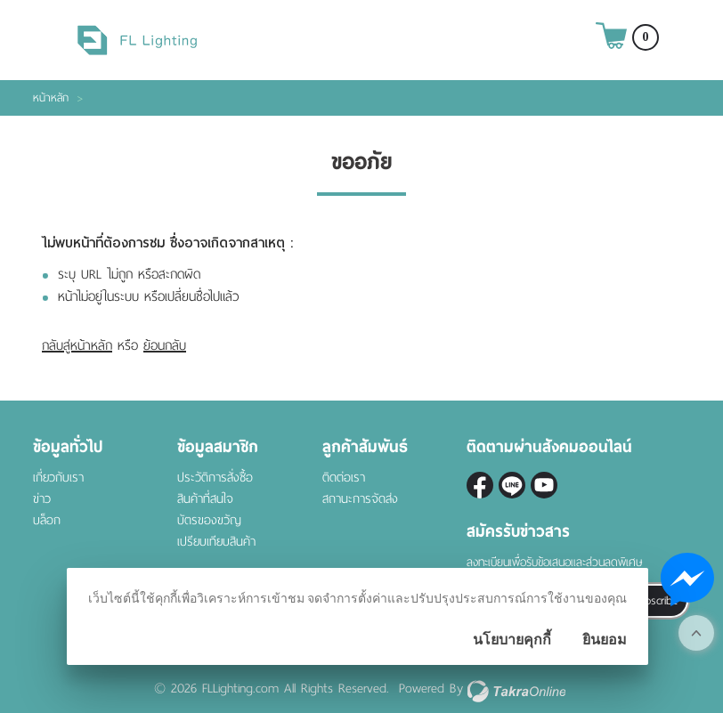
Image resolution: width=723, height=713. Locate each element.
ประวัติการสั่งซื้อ (215, 477)
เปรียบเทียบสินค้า (216, 542)
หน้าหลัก (51, 98)
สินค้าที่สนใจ (205, 499)
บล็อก (47, 520)
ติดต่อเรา (343, 477)
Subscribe (655, 600)
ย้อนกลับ (164, 345)
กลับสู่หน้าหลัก (77, 345)
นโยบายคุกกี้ (512, 639)
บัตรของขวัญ (209, 520)
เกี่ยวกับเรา (58, 477)
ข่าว (42, 499)
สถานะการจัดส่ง (360, 499)
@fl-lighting (512, 485)
